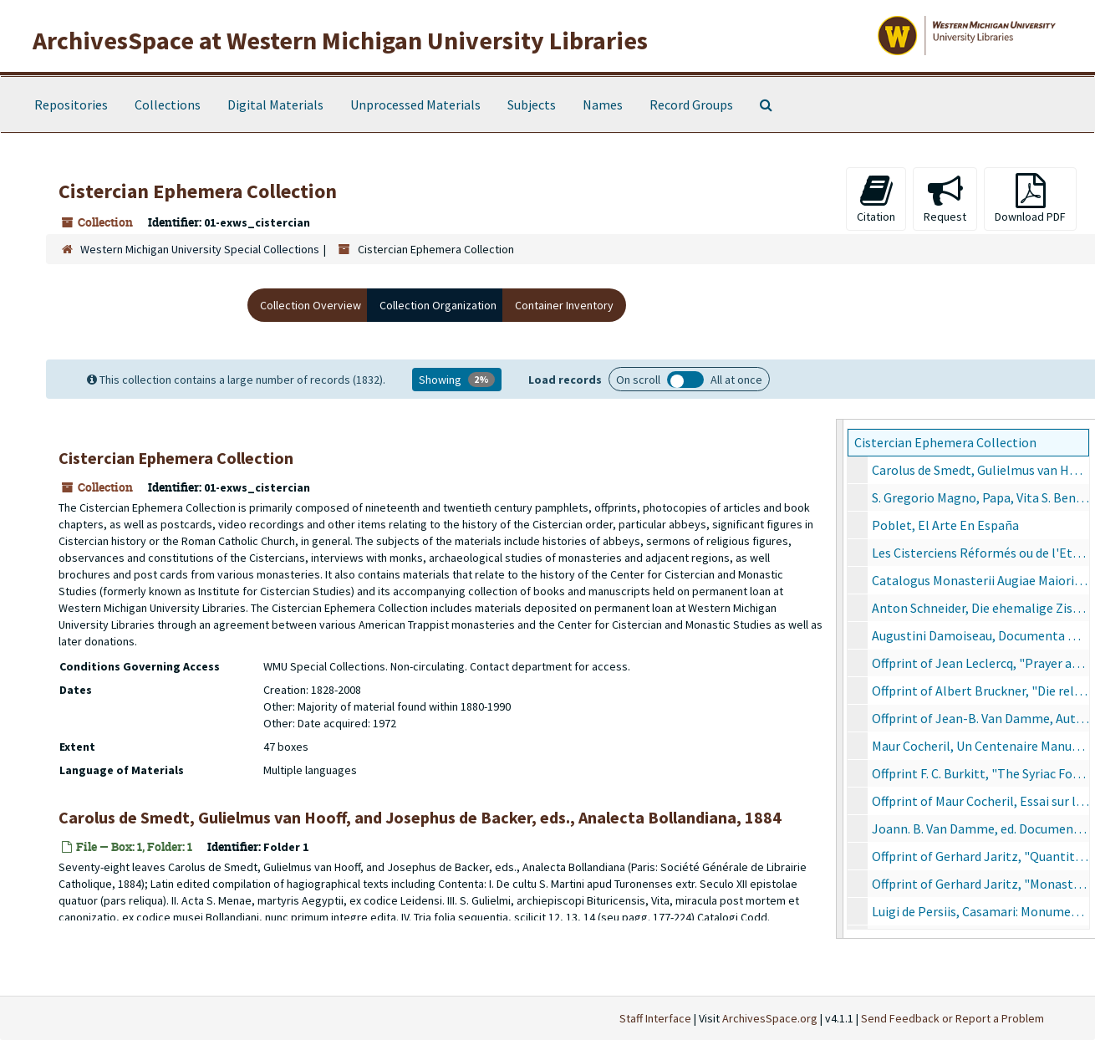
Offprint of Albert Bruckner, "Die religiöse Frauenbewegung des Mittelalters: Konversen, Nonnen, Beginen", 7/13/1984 (980, 690)
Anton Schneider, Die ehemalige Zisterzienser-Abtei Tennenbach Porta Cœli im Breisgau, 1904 (980, 607)
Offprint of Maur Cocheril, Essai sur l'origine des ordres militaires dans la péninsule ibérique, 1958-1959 (980, 801)
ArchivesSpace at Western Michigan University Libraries (340, 40)
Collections (168, 104)
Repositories (71, 104)
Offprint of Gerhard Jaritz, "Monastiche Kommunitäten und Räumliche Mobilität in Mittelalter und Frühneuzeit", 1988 (980, 883)
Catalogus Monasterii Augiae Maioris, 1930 (980, 580)
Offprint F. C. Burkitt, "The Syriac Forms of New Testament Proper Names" (980, 773)
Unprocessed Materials (415, 104)
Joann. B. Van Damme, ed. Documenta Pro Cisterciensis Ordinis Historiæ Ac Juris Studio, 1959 (980, 828)
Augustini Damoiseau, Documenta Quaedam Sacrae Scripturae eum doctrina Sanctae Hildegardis (980, 635)
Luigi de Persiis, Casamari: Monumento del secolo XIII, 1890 (980, 911)
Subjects (531, 104)
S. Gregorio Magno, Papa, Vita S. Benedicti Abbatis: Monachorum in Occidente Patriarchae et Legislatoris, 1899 (980, 497)
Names (603, 104)
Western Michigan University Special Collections (199, 249)
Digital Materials (275, 104)
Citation (876, 198)
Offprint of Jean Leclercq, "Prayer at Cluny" (980, 663)
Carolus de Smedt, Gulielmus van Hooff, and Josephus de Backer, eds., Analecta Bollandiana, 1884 (980, 469)
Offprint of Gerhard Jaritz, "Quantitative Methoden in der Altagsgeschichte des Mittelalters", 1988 (980, 856)
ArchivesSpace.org (769, 1018)
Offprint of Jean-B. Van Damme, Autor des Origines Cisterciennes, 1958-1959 (980, 718)
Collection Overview (310, 305)
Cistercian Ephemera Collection (945, 442)
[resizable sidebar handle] (840, 679)
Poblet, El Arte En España (945, 525)
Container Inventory (564, 305)
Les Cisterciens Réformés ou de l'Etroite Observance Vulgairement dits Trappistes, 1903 (980, 552)
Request (945, 198)
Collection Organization (438, 305)
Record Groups (691, 104)
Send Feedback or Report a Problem (952, 1018)
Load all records (685, 379)
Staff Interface (655, 1018)
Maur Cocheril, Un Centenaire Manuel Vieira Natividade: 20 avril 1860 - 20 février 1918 (980, 745)
